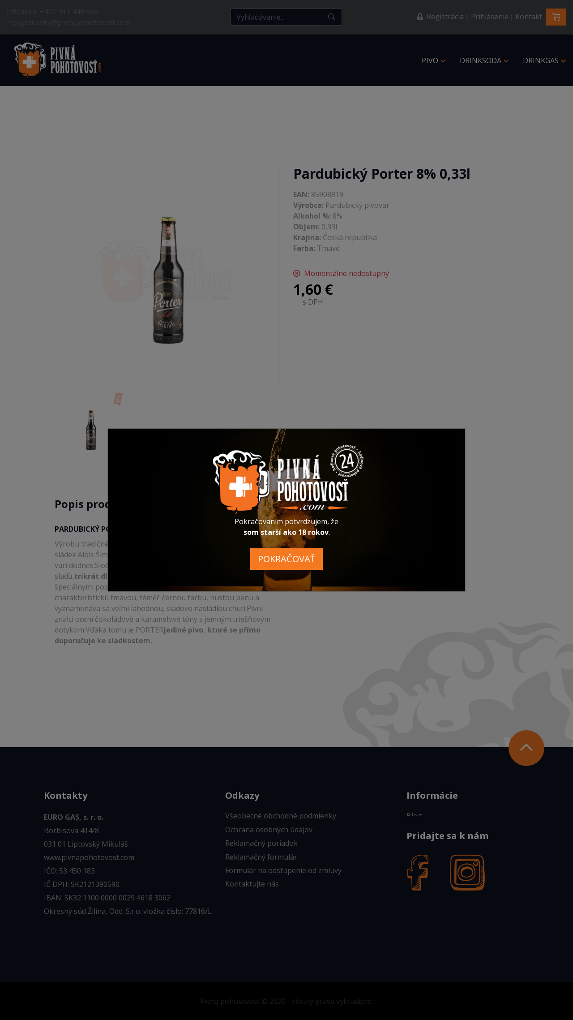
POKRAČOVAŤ (286, 559)
